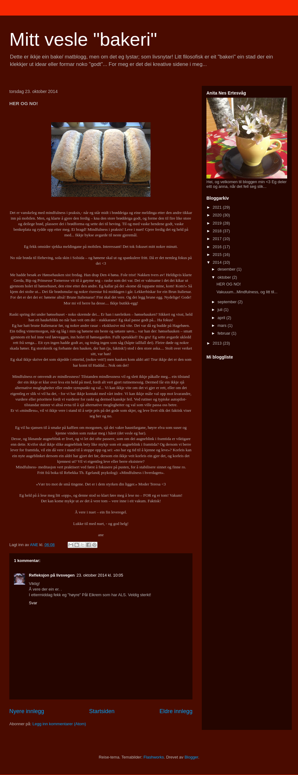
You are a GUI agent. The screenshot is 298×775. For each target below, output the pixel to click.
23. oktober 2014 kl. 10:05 (99, 575)
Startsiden (102, 711)
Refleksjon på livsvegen (51, 575)
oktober (225, 277)
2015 (218, 254)
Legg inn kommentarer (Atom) (59, 724)
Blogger (191, 757)
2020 (218, 215)
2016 (218, 246)
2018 (218, 231)
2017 (218, 238)
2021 (218, 207)
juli (221, 309)
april (222, 317)
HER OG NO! (228, 284)
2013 (218, 343)
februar (225, 333)
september (228, 301)
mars (223, 325)
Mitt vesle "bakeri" (83, 39)
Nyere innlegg (26, 711)
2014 (218, 262)
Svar (33, 603)
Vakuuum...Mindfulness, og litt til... (246, 292)
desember (227, 269)
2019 (218, 223)
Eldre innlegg (176, 711)
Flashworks (153, 757)
